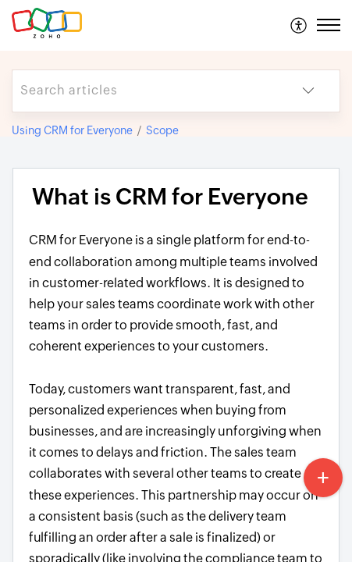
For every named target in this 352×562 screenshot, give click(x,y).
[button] (299, 25)
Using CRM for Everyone (72, 130)
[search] (144, 91)
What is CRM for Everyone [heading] (170, 196)
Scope (162, 130)
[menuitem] (299, 25)
